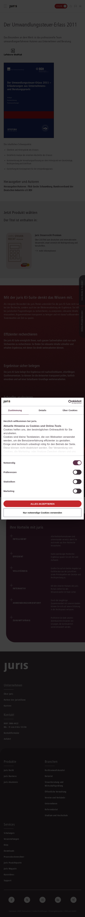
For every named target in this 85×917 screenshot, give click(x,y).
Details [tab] (42, 410)
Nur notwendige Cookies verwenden (42, 512)
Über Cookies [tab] (70, 410)
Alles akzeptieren (43, 503)
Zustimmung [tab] (15, 410)
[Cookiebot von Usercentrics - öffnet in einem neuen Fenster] (68, 402)
